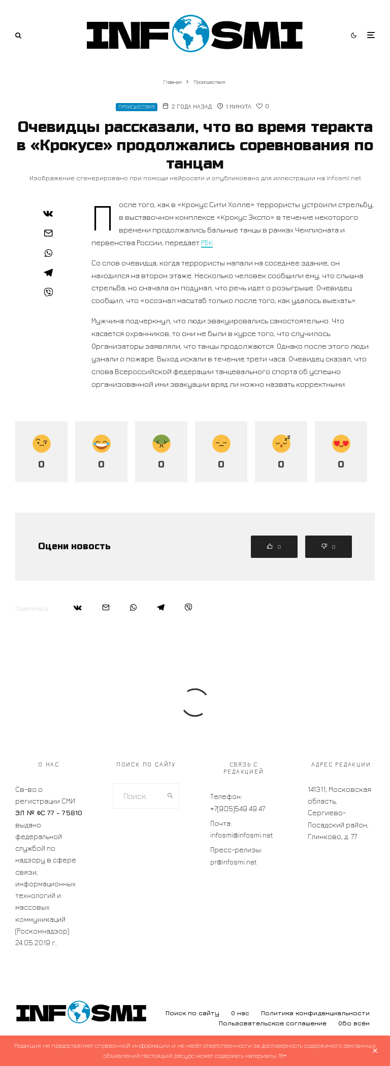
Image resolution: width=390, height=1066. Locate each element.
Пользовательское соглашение (273, 1023)
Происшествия (136, 107)
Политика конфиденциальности (315, 1013)
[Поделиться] (48, 213)
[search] (170, 796)
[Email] (48, 233)
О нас (240, 1013)
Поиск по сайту (192, 1013)
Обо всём (354, 1023)
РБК (207, 242)
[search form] (137, 796)
